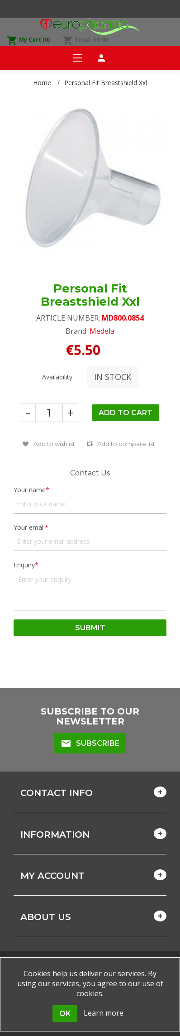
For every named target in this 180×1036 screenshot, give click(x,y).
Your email (29, 527)
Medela (102, 331)
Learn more (103, 1013)
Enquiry (24, 565)
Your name (30, 489)
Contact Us (90, 473)
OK (65, 1013)
